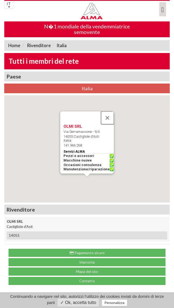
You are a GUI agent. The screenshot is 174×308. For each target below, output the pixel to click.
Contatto (87, 281)
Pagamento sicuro (87, 252)
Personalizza (114, 303)
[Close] (107, 117)
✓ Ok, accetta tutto (78, 302)
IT (9, 4)
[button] (87, 181)
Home (14, 45)
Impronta (87, 262)
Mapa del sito (87, 271)
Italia (61, 45)
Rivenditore (38, 45)
